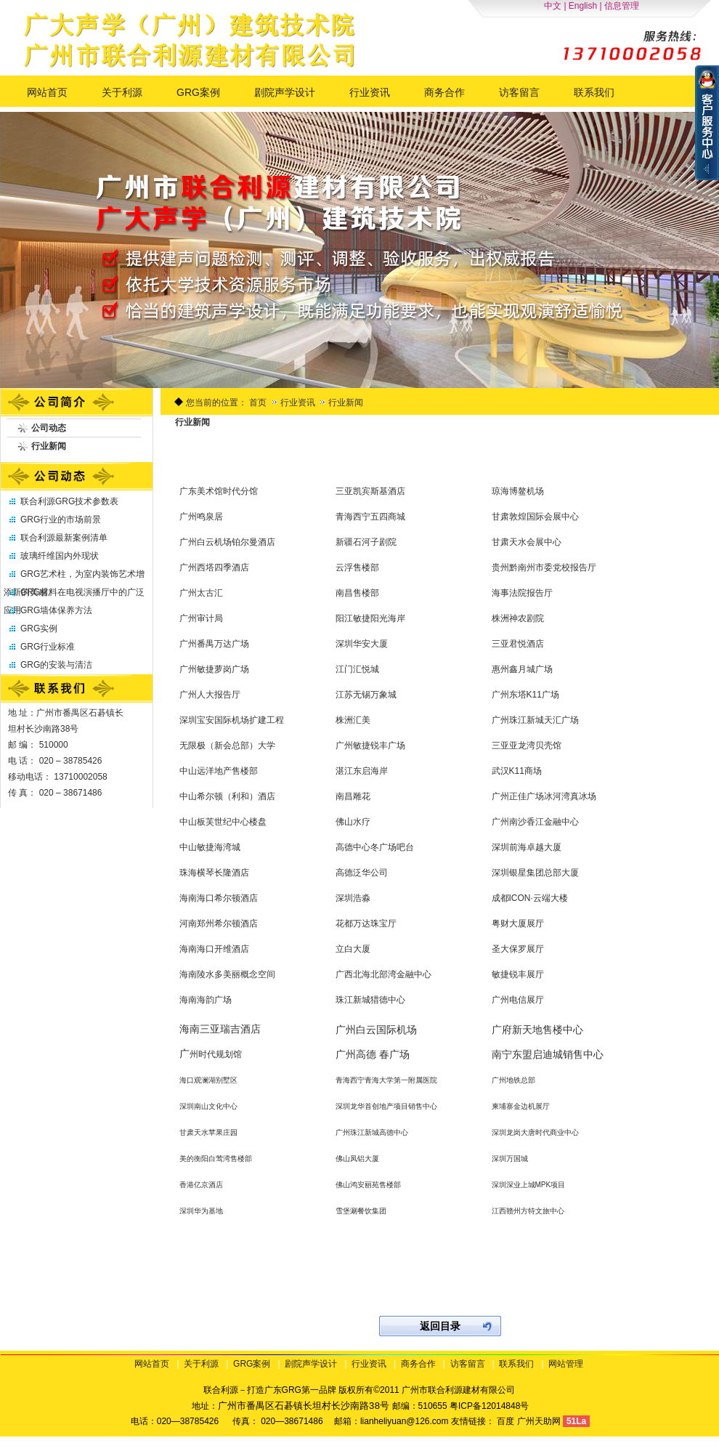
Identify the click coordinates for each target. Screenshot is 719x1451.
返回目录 (440, 1326)
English (583, 6)
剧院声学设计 (311, 1364)
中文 (552, 6)
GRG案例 (251, 1364)
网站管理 (565, 1364)
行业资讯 (298, 402)
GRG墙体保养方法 (56, 610)
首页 (258, 402)
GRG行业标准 (47, 647)
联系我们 (516, 1364)
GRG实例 (38, 628)
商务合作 (418, 1364)
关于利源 (201, 1364)
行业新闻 (345, 402)
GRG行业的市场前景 (60, 519)
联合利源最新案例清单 (63, 538)
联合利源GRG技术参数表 (69, 501)
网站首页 (151, 1364)
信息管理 (621, 6)
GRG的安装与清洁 (56, 665)
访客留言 (467, 1364)
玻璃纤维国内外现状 (59, 556)
